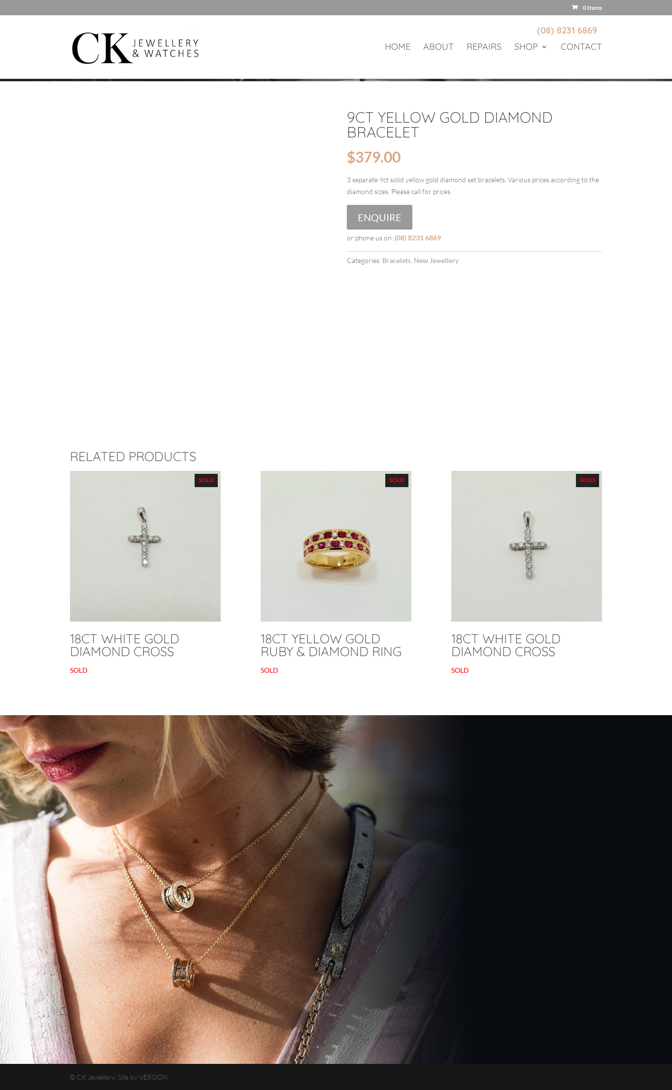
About (438, 47)
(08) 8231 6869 (567, 30)
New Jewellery (436, 260)
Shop (526, 47)
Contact (581, 47)
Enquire (380, 217)
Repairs (484, 47)
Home (397, 47)
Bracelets (396, 260)
